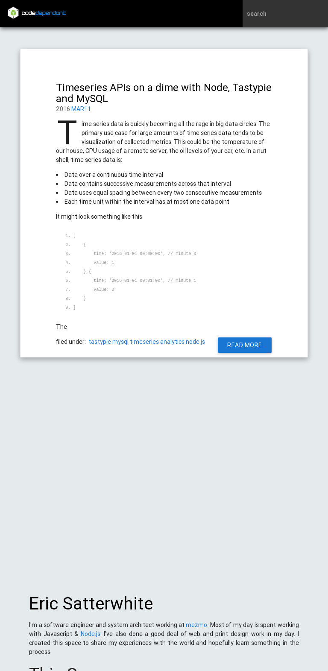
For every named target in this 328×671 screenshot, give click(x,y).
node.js (195, 342)
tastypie (99, 342)
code (44, 13)
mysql (120, 342)
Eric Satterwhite (91, 607)
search (256, 14)
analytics (172, 342)
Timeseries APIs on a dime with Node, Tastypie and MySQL (164, 93)
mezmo (196, 629)
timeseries (144, 342)
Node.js (90, 638)
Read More (245, 345)
